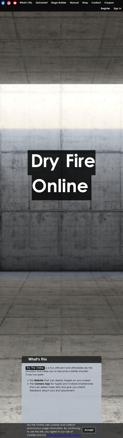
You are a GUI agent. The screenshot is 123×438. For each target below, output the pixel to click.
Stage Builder (58, 3)
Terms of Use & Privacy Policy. (64, 435)
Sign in (117, 8)
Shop (85, 3)
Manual (74, 3)
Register (105, 8)
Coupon (109, 3)
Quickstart (41, 3)
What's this (26, 3)
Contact (96, 3)
